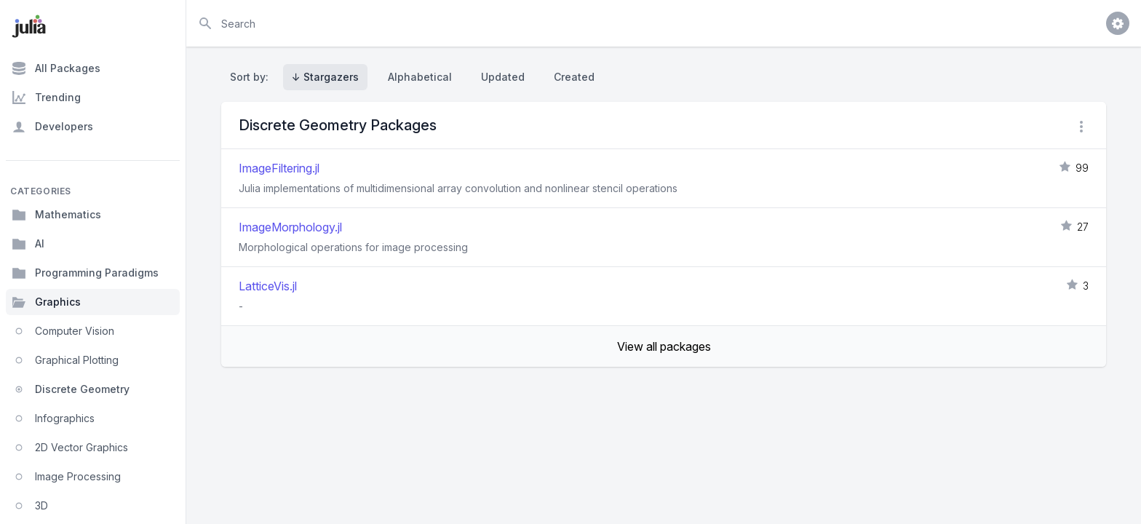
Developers (52, 126)
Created (574, 77)
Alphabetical (420, 77)
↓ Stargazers (325, 77)
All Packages (56, 68)
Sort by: (252, 77)
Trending (46, 97)
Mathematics (56, 214)
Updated (503, 77)
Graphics (46, 302)
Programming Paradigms (85, 273)
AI (28, 244)
